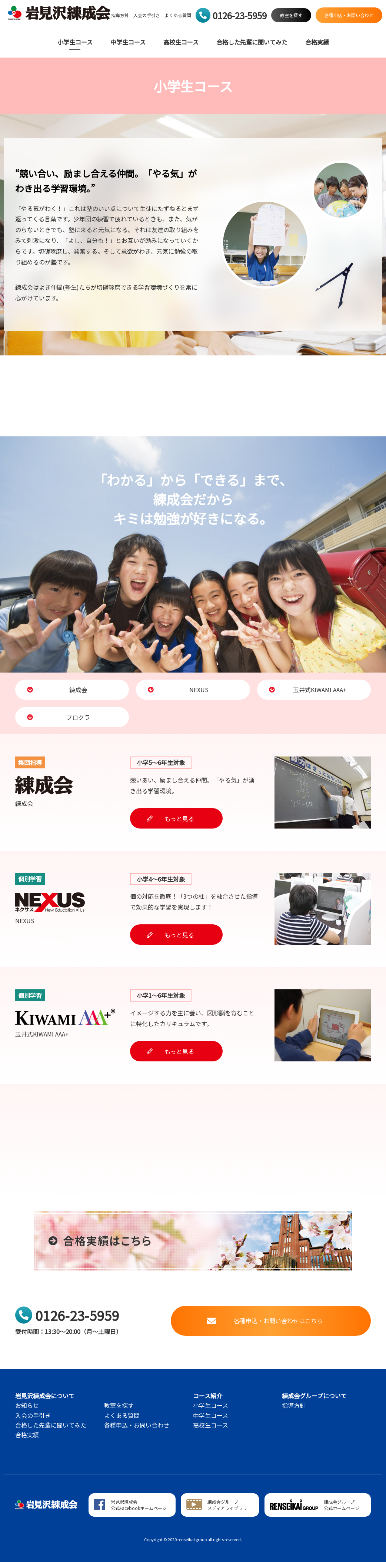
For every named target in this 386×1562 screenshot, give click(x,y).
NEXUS (178, 689)
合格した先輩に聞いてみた (251, 42)
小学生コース (75, 42)
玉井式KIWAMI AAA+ (308, 689)
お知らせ (27, 1405)
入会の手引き (146, 15)
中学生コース (128, 42)
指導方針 (120, 15)
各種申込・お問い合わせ (136, 1425)
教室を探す (119, 1405)
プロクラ (58, 717)
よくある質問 (177, 15)
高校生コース (181, 42)
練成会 (57, 689)
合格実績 (317, 42)
